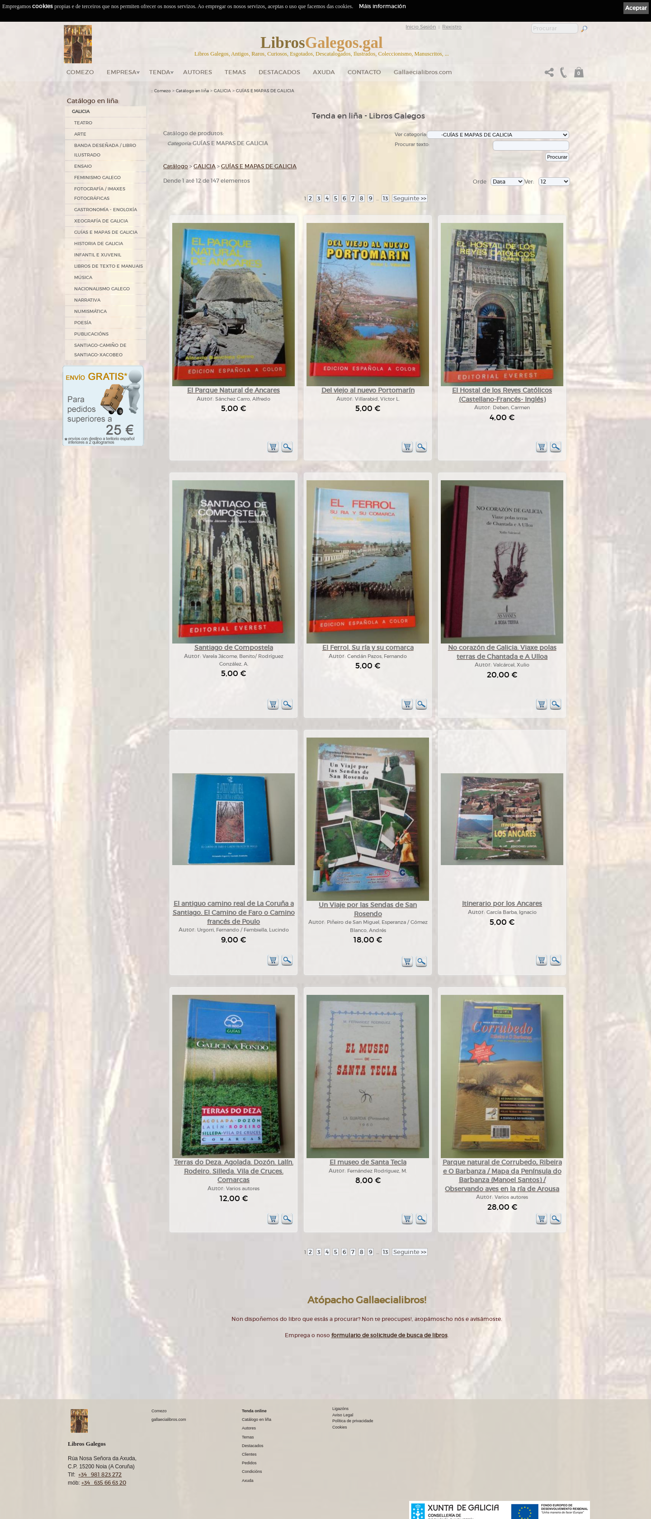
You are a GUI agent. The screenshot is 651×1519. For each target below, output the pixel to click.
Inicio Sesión (421, 27)
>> (409, 198)
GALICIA (81, 111)
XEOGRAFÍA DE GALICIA (101, 221)
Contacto (364, 72)
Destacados (253, 1445)
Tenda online (254, 1411)
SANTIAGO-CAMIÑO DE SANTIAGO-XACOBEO (100, 350)
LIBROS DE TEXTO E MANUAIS (108, 266)
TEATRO (83, 123)
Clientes (249, 1454)
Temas (235, 72)
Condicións (252, 1471)
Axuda (324, 72)
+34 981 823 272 (100, 1474)
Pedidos (249, 1463)
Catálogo (175, 166)
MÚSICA (83, 277)
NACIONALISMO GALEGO (102, 289)
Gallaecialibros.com (423, 72)
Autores (197, 72)
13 (385, 198)
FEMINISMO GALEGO (97, 177)
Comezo (80, 72)
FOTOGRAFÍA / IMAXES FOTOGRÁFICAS (99, 193)
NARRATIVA (87, 300)
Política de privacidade (352, 1421)
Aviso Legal (342, 1415)
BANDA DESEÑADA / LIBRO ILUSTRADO (105, 150)
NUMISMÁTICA (90, 311)
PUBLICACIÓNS (91, 334)
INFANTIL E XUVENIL (97, 255)
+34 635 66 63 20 (103, 1482)
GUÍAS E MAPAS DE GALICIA (105, 232)
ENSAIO (83, 166)
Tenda (159, 72)
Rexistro (452, 27)
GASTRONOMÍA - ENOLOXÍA (105, 210)
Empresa (122, 72)
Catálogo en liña (192, 91)
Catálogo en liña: (93, 101)
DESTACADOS (279, 72)
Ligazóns (340, 1408)
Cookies (339, 1427)
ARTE (80, 134)
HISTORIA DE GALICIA (98, 243)
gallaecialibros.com (168, 1419)
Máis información (382, 6)
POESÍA (82, 323)
